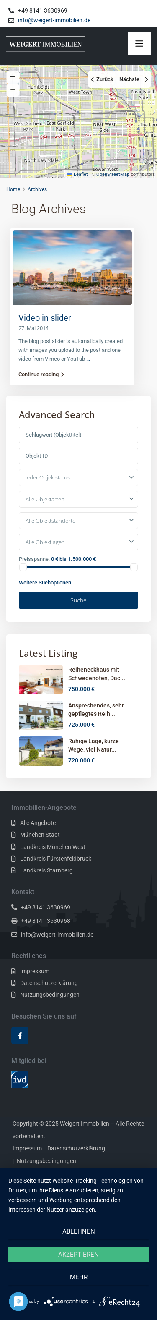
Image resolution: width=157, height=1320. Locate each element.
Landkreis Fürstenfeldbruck (55, 858)
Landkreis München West (52, 846)
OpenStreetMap (112, 174)
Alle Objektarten (45, 499)
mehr (79, 1277)
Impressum (34, 971)
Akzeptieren (78, 1254)
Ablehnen (78, 1231)
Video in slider (44, 318)
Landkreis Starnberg (46, 870)
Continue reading (41, 374)
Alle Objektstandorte (50, 520)
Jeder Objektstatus (48, 477)
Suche (78, 600)
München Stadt (40, 834)
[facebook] (19, 1035)
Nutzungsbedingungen (50, 994)
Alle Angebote (38, 823)
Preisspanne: (34, 559)
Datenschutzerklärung (49, 983)
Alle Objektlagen (45, 542)
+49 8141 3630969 (45, 907)
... (88, 359)
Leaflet (77, 174)
